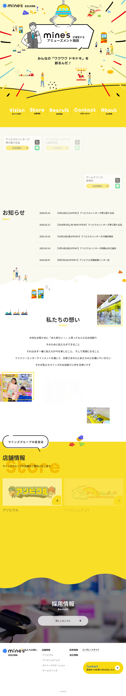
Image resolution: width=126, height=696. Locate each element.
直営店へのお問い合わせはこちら (100, 667)
